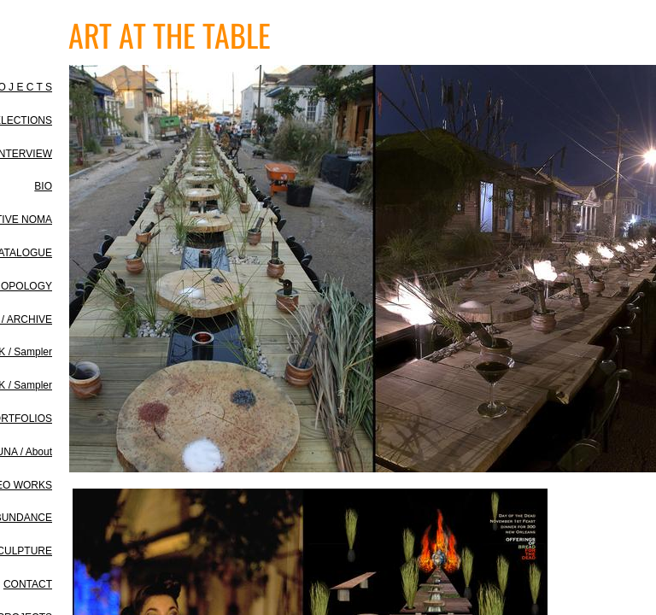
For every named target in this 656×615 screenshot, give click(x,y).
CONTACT (27, 584)
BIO (43, 186)
